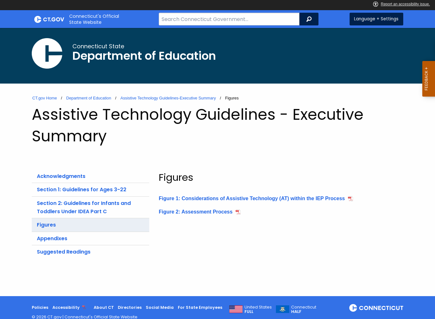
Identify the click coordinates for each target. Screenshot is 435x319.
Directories (130, 307)
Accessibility (66, 307)
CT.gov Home (44, 98)
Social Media (160, 307)
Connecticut (303, 309)
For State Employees (200, 307)
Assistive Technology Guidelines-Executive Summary (168, 98)
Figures (46, 224)
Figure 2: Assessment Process (195, 211)
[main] (217, 162)
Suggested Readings (63, 251)
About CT (104, 307)
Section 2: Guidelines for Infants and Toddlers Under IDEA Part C (84, 207)
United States (258, 309)
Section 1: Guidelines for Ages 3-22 (81, 189)
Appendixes (52, 238)
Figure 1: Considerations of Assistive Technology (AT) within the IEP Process (252, 198)
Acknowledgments (61, 176)
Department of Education (88, 98)
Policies (40, 307)
